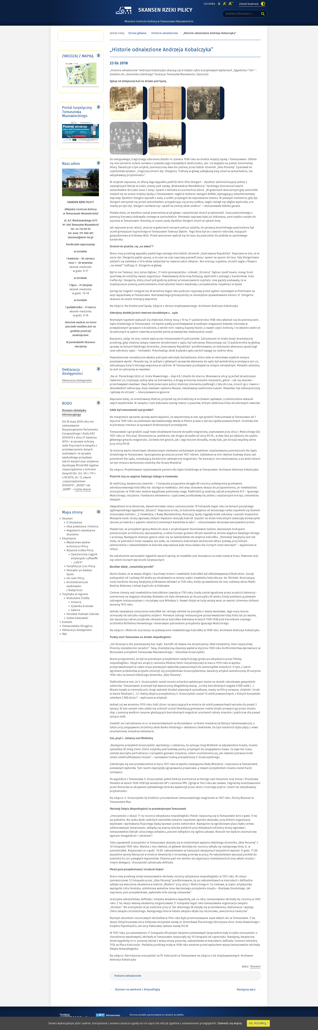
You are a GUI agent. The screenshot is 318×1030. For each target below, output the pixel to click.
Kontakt (67, 622)
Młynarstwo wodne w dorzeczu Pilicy (78, 544)
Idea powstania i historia (82, 526)
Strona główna (137, 33)
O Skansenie (74, 523)
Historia (76, 602)
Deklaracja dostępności (77, 380)
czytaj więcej (83, 489)
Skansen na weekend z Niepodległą (137, 990)
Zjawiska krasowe (82, 606)
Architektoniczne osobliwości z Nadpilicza (77, 586)
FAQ (64, 634)
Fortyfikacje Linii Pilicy (80, 566)
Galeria (75, 610)
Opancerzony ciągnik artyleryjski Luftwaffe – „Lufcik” (84, 558)
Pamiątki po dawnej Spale (79, 572)
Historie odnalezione (164, 33)
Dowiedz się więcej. (230, 1023)
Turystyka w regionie (75, 594)
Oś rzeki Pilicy (75, 578)
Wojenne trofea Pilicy (79, 550)
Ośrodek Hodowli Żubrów (82, 614)
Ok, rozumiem (258, 1023)
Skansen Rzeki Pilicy (165, 10)
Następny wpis (246, 990)
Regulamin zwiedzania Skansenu (80, 532)
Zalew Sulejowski (77, 618)
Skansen (67, 519)
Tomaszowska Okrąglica (77, 626)
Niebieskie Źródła (77, 598)
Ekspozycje (69, 538)
